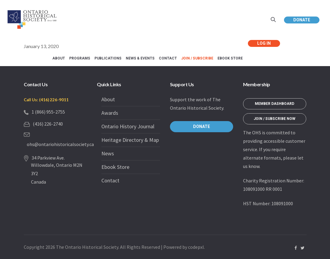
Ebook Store (115, 166)
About (108, 99)
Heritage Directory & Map (130, 139)
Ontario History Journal (127, 126)
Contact (110, 180)
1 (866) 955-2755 (48, 112)
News (107, 153)
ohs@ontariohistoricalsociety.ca (60, 144)
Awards (109, 112)
